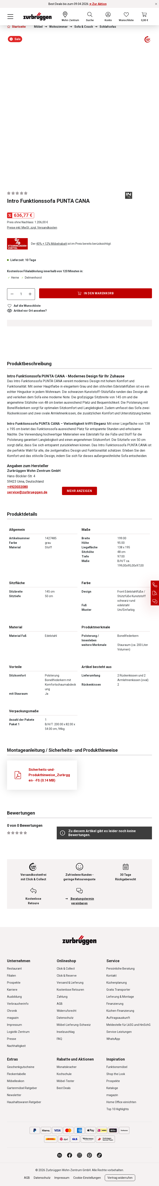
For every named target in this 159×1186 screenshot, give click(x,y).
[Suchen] (90, 16)
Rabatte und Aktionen (75, 1059)
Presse (11, 1038)
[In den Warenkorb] (95, 293)
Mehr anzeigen (79, 491)
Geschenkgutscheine (20, 1067)
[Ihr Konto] (108, 16)
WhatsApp (113, 1038)
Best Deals (64, 1088)
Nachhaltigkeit (16, 1046)
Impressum (14, 1024)
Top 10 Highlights (117, 1109)
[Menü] (10, 16)
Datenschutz (65, 1017)
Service (112, 961)
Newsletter (14, 1095)
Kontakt (111, 975)
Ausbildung (14, 996)
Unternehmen (18, 961)
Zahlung (62, 996)
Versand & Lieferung (70, 982)
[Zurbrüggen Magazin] (59, 1155)
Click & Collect (66, 968)
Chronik (12, 1010)
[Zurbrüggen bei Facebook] (69, 1155)
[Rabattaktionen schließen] (156, 4)
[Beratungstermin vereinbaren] (155, 601)
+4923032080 (17, 487)
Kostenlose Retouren (70, 989)
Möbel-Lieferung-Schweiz (74, 1024)
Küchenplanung (116, 982)
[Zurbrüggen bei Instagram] (79, 1155)
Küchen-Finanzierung (120, 1010)
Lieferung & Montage (120, 996)
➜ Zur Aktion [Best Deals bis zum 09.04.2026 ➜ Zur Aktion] (98, 4)
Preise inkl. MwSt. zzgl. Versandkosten (32, 227)
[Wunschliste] (126, 16)
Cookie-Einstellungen (87, 1177)
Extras (12, 1059)
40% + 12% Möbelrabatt (51, 243)
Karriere (12, 989)
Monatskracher (67, 1067)
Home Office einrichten (121, 1102)
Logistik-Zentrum (18, 1031)
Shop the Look (115, 1074)
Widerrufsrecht (66, 1010)
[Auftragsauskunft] (155, 593)
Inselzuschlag (66, 1031)
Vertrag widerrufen (119, 1177)
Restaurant (14, 968)
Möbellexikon (15, 1081)
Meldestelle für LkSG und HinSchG (128, 1024)
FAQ (59, 1038)
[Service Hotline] (155, 585)
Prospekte (13, 982)
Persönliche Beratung (120, 968)
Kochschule (64, 1074)
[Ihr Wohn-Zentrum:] (70, 16)
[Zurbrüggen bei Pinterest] (89, 1155)
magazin (13, 1017)
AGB (60, 1003)
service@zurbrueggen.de (27, 492)
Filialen (11, 975)
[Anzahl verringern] (12, 294)
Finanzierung (114, 1003)
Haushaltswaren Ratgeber (24, 1102)
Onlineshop (66, 961)
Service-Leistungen (119, 1031)
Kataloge (112, 1088)
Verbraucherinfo (18, 1003)
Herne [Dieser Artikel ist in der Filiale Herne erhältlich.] (13, 277)
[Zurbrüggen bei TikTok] (99, 1155)
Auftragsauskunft (118, 1017)
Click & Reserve (67, 975)
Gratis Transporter (118, 989)
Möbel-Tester (65, 1081)
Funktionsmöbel (116, 1067)
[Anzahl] (21, 294)
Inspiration (115, 1059)
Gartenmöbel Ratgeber (22, 1088)
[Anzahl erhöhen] (30, 294)
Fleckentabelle (16, 1074)
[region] (79, 109)
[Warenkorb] (144, 16)
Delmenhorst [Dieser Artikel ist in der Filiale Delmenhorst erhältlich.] (31, 277)
